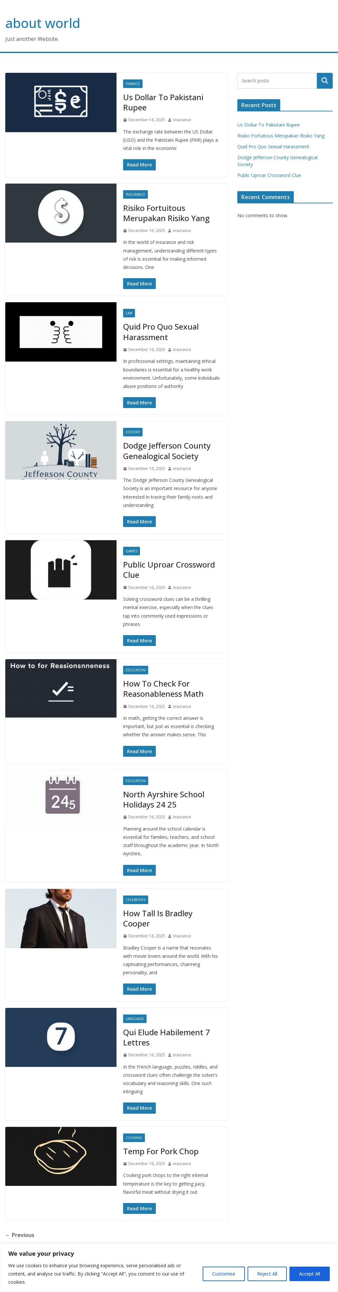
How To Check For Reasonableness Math (163, 688)
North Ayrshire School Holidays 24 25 (163, 799)
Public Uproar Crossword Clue (169, 569)
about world (42, 23)
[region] (169, 1268)
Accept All (309, 1274)
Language (135, 1018)
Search (325, 80)
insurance (182, 120)
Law (129, 313)
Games (131, 551)
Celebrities (136, 899)
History (133, 432)
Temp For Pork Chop (161, 1151)
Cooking (134, 1137)
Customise (223, 1274)
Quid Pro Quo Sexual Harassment (161, 331)
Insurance (135, 194)
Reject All (267, 1274)
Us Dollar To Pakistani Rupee (163, 102)
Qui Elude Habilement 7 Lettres (166, 1037)
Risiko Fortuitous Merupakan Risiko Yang (166, 212)
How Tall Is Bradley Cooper (157, 918)
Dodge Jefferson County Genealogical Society (167, 450)
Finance (133, 83)
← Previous (19, 1235)
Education (136, 670)
